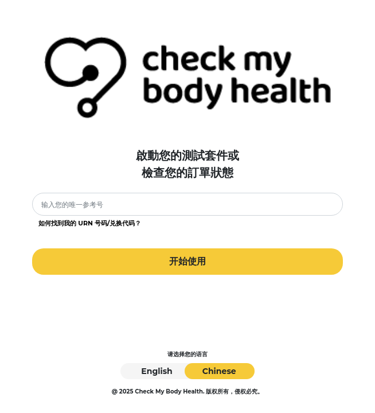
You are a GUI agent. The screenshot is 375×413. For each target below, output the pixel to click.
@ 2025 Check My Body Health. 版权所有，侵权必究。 (188, 391)
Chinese (219, 371)
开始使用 (187, 261)
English (156, 371)
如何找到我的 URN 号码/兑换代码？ (89, 223)
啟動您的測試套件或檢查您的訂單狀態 (187, 164)
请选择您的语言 (187, 354)
